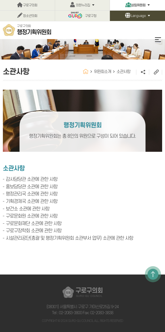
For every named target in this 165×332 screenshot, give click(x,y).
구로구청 (90, 16)
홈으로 (85, 71)
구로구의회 (30, 5)
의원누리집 (83, 5)
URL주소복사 (155, 72)
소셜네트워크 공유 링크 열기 (142, 72)
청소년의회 (30, 16)
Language (138, 16)
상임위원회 (138, 5)
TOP (152, 274)
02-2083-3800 (70, 312)
